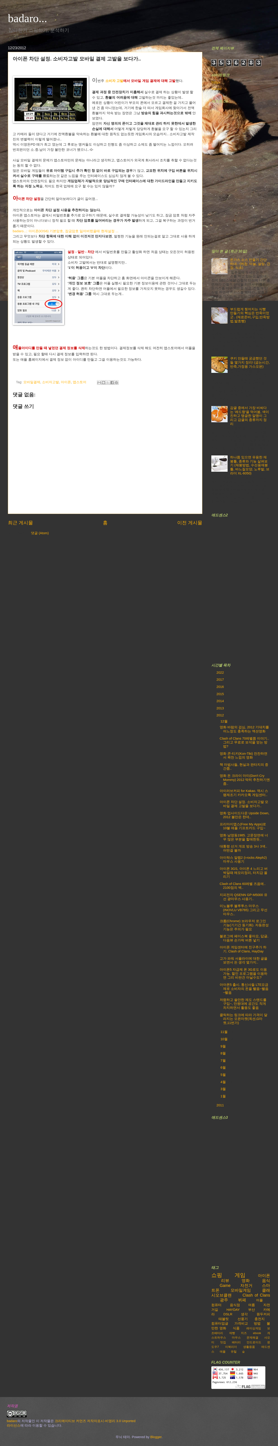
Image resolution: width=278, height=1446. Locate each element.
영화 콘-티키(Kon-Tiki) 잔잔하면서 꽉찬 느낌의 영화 (243, 755)
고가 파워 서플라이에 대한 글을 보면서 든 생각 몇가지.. (243, 960)
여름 (251, 1305)
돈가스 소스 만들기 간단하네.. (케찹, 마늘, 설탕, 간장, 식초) (250, 263)
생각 (244, 1314)
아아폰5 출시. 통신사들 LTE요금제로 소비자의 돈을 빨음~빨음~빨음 (244, 988)
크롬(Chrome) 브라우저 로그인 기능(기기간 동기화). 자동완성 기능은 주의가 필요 (244, 925)
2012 (221, 715)
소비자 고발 (114, 81)
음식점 (235, 1305)
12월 (224, 721)
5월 (223, 1075)
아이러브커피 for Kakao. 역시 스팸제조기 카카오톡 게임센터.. (244, 793)
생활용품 (249, 1347)
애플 (223, 1351)
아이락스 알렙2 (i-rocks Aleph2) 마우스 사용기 (243, 859)
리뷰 (225, 1280)
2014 (221, 701)
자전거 (246, 1285)
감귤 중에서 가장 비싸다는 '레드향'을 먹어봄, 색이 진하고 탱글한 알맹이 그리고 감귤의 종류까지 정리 (249, 416)
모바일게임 (241, 1290)
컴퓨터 (216, 1305)
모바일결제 (31, 382)
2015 (221, 694)
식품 (236, 1328)
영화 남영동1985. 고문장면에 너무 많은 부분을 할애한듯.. (244, 837)
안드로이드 (254, 1342)
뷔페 (242, 1300)
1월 (223, 1096)
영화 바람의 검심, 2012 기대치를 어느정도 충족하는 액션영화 (244, 729)
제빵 (232, 1333)
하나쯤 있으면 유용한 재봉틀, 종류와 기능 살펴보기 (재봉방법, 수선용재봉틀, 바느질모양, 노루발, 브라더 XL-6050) (250, 465)
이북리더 (231, 1347)
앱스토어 (79, 382)
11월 (224, 1032)
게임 (240, 1275)
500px (215, 82)
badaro (12, 1421)
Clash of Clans (256, 1295)
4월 (223, 1082)
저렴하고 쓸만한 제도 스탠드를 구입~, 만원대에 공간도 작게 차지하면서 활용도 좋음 (243, 1004)
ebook (257, 1333)
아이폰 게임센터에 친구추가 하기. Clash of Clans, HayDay (243, 949)
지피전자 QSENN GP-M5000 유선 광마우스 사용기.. (243, 897)
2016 (221, 687)
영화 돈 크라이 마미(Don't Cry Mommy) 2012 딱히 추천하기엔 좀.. (245, 779)
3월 (223, 1089)
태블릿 (224, 1319)
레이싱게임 (253, 1328)
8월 (223, 1053)
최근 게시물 (20, 522)
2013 (221, 708)
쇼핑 (216, 1275)
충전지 (259, 1319)
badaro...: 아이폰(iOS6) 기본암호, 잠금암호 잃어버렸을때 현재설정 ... (65, 231)
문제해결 (252, 1337)
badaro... (27, 18)
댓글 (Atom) (40, 533)
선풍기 (243, 1319)
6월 (223, 1067)
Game (225, 1285)
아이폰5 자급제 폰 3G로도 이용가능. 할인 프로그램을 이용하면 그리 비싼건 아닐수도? (243, 973)
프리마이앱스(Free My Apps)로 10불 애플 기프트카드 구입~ (243, 826)
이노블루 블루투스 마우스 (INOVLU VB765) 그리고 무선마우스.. (243, 910)
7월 (223, 1060)
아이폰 (66, 382)
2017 (221, 679)
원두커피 (263, 1314)
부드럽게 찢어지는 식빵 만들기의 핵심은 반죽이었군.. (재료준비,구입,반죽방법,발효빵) (250, 315)
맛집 (223, 1342)
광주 (224, 1300)
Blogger (156, 1437)
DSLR (228, 1314)
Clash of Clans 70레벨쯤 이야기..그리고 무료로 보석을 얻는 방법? (244, 742)
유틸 (234, 1351)
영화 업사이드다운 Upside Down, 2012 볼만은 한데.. (244, 815)
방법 (257, 1323)
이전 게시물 (189, 522)
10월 (224, 1039)
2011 (221, 1105)
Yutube (216, 89)
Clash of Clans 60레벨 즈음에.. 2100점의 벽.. (243, 886)
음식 (266, 1280)
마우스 (236, 1337)
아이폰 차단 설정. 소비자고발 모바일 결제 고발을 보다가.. (244, 804)
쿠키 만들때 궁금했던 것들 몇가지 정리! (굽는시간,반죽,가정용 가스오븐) (250, 362)
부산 (251, 1309)
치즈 (244, 1333)
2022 (221, 672)
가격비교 (241, 1323)
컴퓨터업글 (219, 1323)
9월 (223, 1046)
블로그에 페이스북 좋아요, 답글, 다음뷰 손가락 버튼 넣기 (244, 938)
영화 (246, 1280)
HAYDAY (233, 1309)
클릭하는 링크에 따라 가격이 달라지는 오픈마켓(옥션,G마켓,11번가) (243, 1019)
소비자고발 (50, 382)
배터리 (236, 1342)
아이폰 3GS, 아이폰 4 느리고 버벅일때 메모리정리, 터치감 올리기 (244, 872)
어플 (259, 1300)
